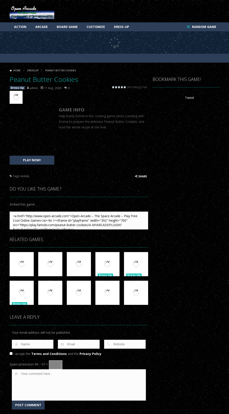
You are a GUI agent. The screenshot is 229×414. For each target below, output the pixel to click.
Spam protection (22, 364)
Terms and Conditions (49, 354)
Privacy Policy (90, 354)
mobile (24, 176)
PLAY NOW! (32, 160)
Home (17, 70)
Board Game (67, 27)
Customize (96, 27)
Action (20, 27)
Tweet (189, 98)
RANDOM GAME (203, 27)
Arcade (41, 27)
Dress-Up (121, 27)
